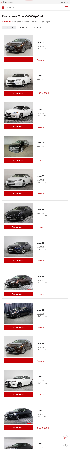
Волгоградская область (20, 22)
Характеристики (37, 27)
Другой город (45, 22)
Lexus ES (10, 7)
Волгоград (35, 22)
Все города (6, 22)
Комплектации (23, 27)
